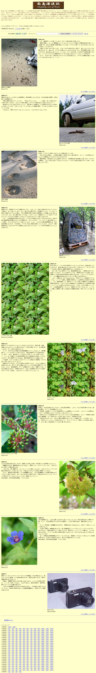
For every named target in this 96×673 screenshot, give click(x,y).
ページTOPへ (85, 91)
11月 (9, 627)
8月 (35, 628)
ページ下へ (92, 91)
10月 (42, 628)
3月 (17, 628)
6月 (28, 628)
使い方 (86, 33)
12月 (14, 627)
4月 (20, 628)
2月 (13, 628)
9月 (39, 628)
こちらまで (18, 28)
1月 (9, 628)
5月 (24, 628)
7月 (31, 628)
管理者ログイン (8, 620)
